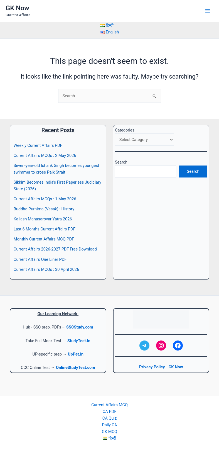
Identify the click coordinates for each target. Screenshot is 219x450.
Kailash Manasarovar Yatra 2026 (43, 219)
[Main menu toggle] (207, 11)
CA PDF (109, 411)
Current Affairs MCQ (109, 404)
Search (121, 162)
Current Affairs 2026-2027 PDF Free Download (55, 249)
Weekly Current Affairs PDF (38, 145)
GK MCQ (109, 431)
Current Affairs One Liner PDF (40, 259)
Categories (124, 130)
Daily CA (109, 424)
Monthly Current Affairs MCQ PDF (44, 239)
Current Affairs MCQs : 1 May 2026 (45, 198)
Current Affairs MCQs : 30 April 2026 (46, 269)
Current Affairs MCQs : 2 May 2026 (45, 155)
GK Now (17, 8)
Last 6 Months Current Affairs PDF (44, 229)
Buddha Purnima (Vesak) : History (44, 208)
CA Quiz (109, 418)
